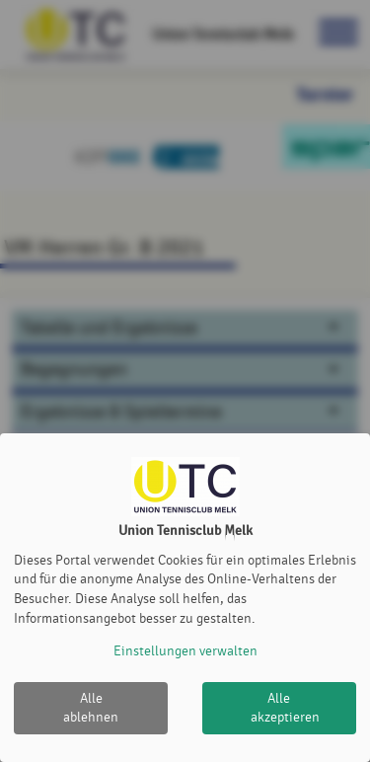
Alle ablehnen (90, 708)
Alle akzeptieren (285, 708)
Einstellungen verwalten (185, 651)
